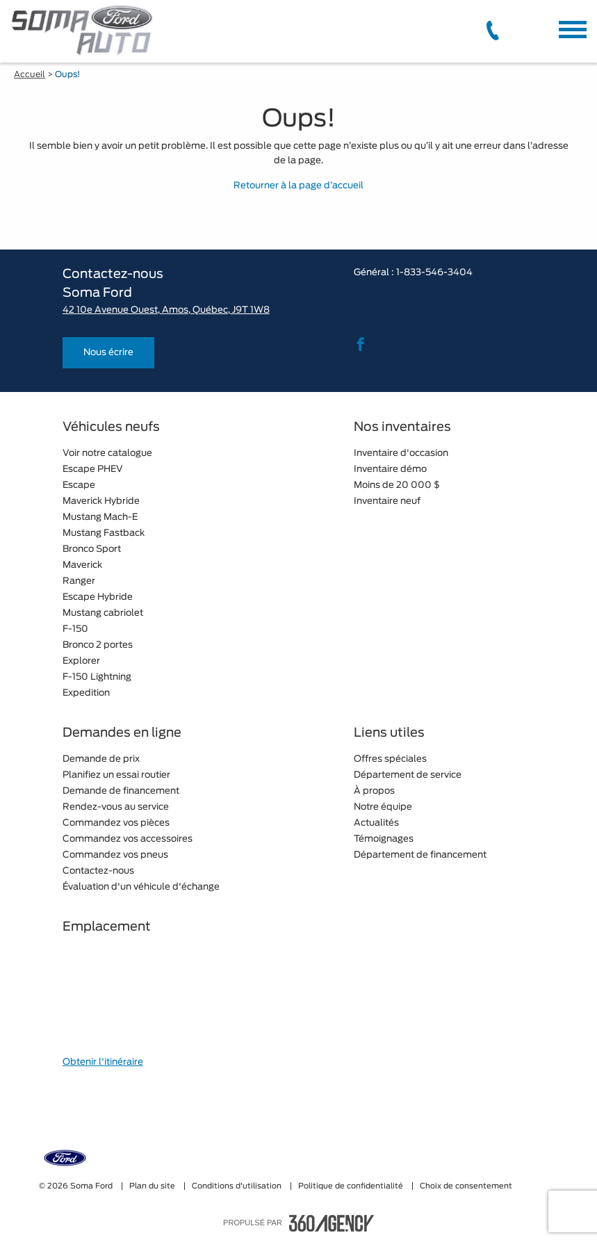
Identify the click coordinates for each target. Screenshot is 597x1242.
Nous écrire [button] (108, 352)
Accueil (29, 74)
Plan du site (153, 1186)
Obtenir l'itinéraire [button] (103, 1062)
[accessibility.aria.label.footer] (331, 1223)
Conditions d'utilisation (238, 1186)
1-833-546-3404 (434, 272)
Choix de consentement (466, 1186)
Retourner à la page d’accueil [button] (298, 185)
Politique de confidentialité (351, 1186)
